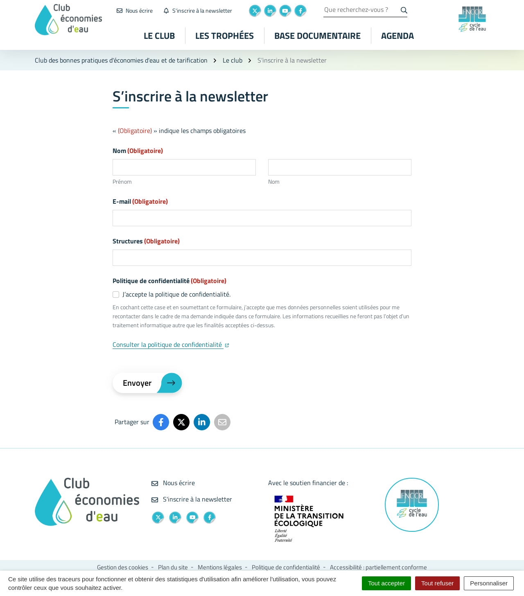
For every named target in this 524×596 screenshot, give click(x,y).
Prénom (122, 181)
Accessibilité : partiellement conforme (378, 567)
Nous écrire (173, 483)
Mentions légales (220, 567)
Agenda (397, 36)
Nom (274, 181)
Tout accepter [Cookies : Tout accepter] (386, 583)
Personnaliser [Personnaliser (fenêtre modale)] (489, 583)
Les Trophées (224, 36)
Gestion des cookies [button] (122, 567)
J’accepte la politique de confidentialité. (176, 294)
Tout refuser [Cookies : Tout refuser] (437, 583)
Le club (159, 36)
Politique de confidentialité (286, 567)
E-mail (140, 201)
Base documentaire (317, 36)
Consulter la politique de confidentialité (171, 344)
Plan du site (173, 567)
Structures (146, 241)
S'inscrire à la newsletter (191, 499)
